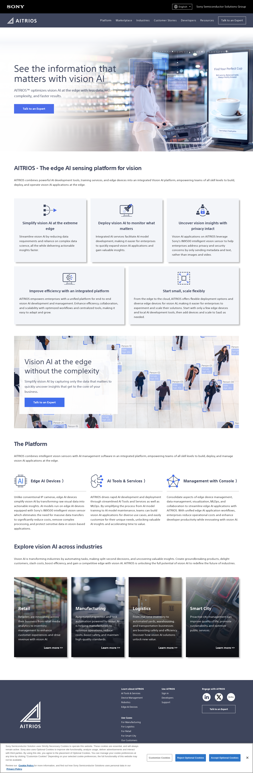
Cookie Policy (26, 768)
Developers (188, 20)
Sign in (165, 693)
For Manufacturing (131, 722)
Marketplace (124, 20)
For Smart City (128, 735)
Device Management (132, 697)
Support (166, 702)
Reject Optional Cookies (190, 760)
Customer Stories (165, 20)
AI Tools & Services (130, 693)
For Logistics (127, 726)
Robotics (125, 702)
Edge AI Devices (129, 706)
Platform (106, 20)
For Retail (126, 731)
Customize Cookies (159, 760)
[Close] (247, 760)
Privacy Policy (14, 771)
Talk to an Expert (232, 20)
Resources (207, 20)
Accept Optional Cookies (225, 760)
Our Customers (129, 740)
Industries (143, 20)
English (183, 6)
